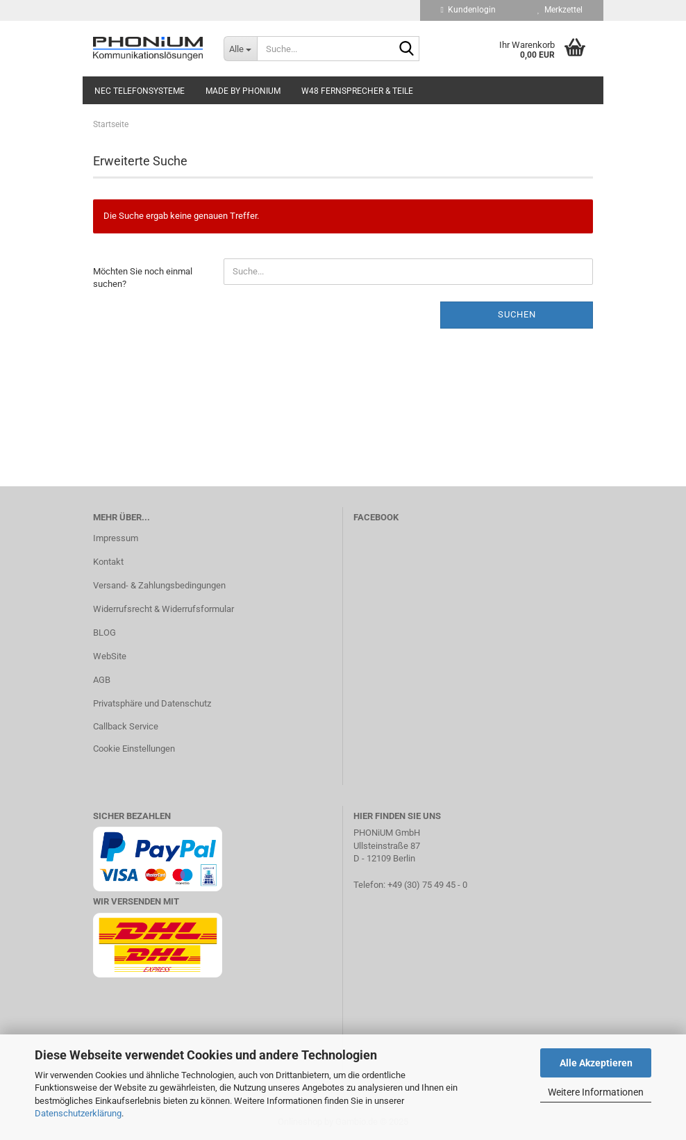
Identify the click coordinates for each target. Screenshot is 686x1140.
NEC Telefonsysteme (139, 91)
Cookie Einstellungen (134, 748)
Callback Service (125, 726)
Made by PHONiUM (243, 91)
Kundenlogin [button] (468, 10)
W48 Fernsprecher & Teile (357, 91)
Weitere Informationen (596, 1092)
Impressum (115, 538)
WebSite (109, 656)
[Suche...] (240, 48)
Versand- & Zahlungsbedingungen (159, 585)
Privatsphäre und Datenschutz (152, 703)
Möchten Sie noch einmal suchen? (142, 278)
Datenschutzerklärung (78, 1113)
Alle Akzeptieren (596, 1062)
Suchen (517, 314)
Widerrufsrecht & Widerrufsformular (163, 609)
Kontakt (108, 561)
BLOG (104, 632)
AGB (101, 680)
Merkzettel (560, 10)
